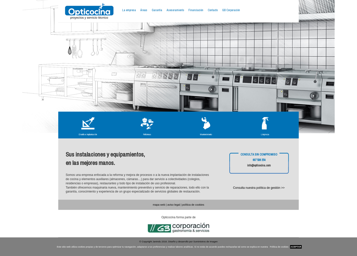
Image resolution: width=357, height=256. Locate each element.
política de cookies (193, 204)
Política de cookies (279, 247)
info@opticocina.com (259, 165)
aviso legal (173, 204)
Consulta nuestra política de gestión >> (259, 188)
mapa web (159, 204)
